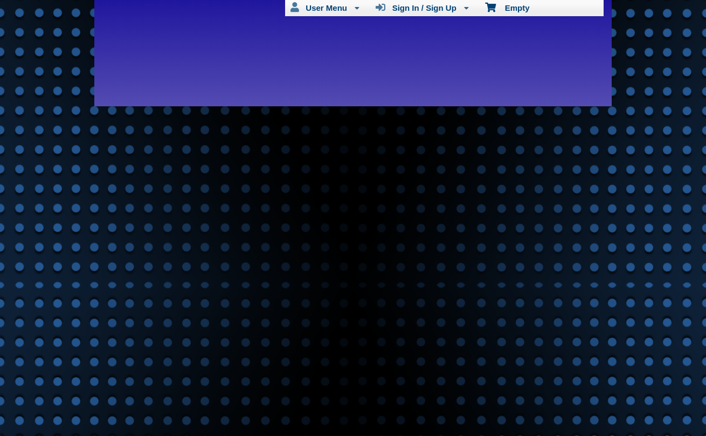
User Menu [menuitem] (324, 7)
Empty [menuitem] (507, 7)
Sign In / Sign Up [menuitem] (422, 7)
